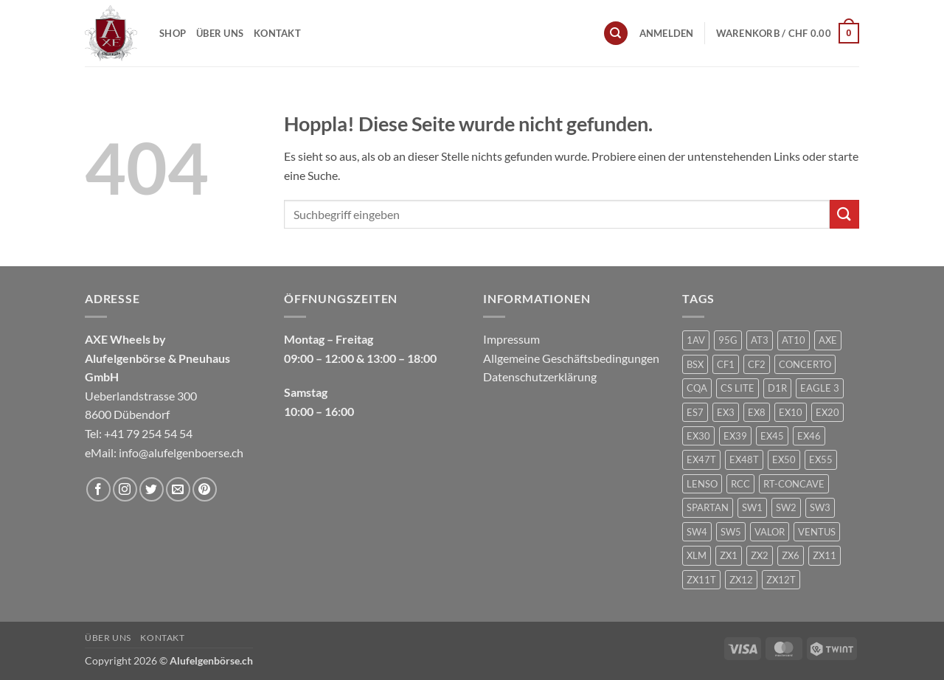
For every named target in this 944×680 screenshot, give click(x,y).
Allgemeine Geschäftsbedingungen (571, 358)
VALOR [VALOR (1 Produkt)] (769, 532)
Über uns (219, 33)
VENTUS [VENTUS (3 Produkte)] (817, 532)
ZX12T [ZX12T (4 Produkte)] (781, 580)
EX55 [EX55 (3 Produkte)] (821, 459)
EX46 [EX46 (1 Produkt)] (809, 436)
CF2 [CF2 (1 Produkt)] (757, 364)
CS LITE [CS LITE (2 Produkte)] (737, 388)
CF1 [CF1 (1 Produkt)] (726, 364)
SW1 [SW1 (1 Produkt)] (752, 507)
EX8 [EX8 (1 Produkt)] (757, 412)
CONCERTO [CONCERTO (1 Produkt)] (805, 364)
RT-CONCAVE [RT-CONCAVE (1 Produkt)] (794, 484)
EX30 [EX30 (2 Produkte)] (698, 436)
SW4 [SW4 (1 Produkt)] (697, 532)
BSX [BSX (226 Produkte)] (695, 364)
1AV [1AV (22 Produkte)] (696, 340)
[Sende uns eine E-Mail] (178, 489)
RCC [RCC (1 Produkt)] (740, 484)
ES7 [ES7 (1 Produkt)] (695, 412)
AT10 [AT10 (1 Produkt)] (793, 340)
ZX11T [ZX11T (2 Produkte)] (701, 580)
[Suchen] (616, 33)
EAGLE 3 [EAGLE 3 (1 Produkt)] (819, 388)
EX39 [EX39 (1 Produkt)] (735, 436)
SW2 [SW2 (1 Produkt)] (786, 507)
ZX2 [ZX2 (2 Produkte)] (759, 555)
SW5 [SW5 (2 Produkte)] (731, 532)
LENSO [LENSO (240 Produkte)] (702, 484)
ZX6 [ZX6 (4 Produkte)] (790, 555)
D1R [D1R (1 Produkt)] (777, 388)
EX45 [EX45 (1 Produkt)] (772, 436)
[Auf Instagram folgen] (125, 489)
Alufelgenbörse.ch (211, 660)
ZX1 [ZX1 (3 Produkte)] (729, 555)
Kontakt (277, 33)
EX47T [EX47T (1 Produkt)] (701, 459)
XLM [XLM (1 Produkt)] (697, 555)
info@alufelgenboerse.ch (181, 452)
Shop (172, 33)
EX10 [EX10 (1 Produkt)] (790, 412)
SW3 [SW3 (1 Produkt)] (820, 507)
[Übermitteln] (844, 214)
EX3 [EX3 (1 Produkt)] (726, 412)
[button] (666, 33)
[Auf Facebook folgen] (98, 489)
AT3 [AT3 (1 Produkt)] (759, 340)
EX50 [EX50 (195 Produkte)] (784, 459)
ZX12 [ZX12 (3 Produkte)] (741, 580)
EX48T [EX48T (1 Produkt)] (744, 459)
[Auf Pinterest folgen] (204, 489)
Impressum (511, 339)
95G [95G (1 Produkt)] (728, 340)
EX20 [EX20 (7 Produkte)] (827, 412)
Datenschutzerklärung (540, 377)
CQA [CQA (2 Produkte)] (697, 388)
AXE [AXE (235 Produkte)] (828, 340)
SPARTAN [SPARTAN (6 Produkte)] (708, 507)
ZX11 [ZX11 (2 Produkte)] (824, 555)
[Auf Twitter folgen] (151, 489)
